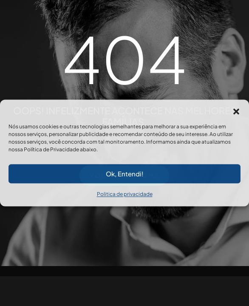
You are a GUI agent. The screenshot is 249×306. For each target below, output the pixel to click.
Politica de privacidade (125, 194)
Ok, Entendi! (125, 174)
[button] (236, 110)
